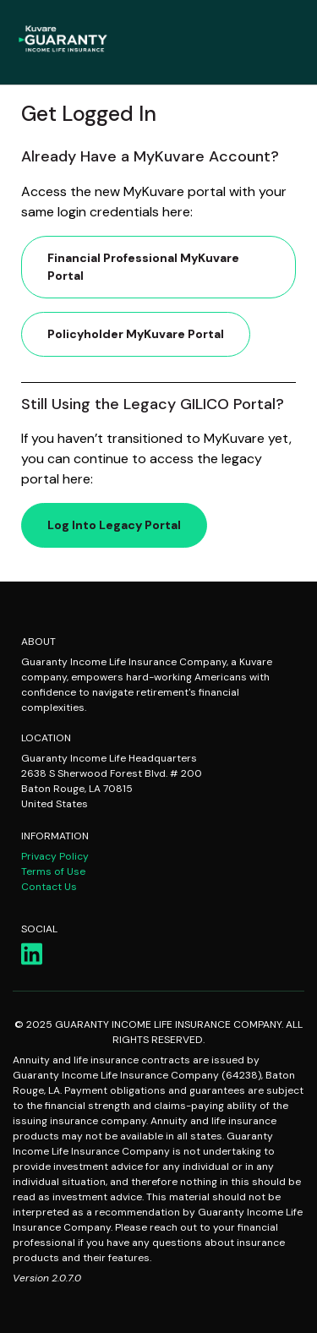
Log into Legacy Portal (114, 525)
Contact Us (49, 886)
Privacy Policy (55, 856)
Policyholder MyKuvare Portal (135, 333)
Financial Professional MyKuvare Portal (143, 266)
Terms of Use (53, 871)
